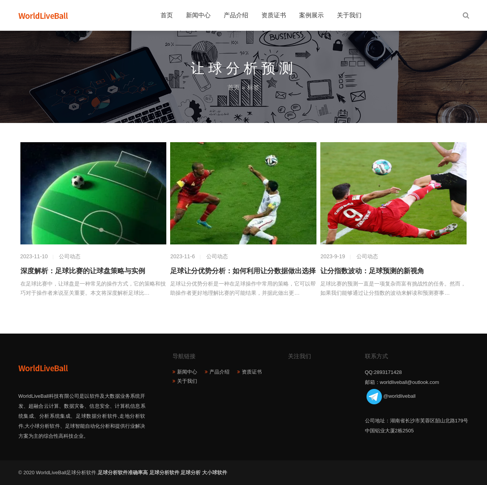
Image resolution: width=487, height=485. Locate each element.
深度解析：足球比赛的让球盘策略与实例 (82, 271)
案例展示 (311, 15)
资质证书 (273, 15)
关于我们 (349, 15)
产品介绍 (236, 15)
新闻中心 (198, 15)
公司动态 (69, 256)
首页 (167, 15)
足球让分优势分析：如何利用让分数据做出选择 (243, 271)
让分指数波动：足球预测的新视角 (372, 271)
